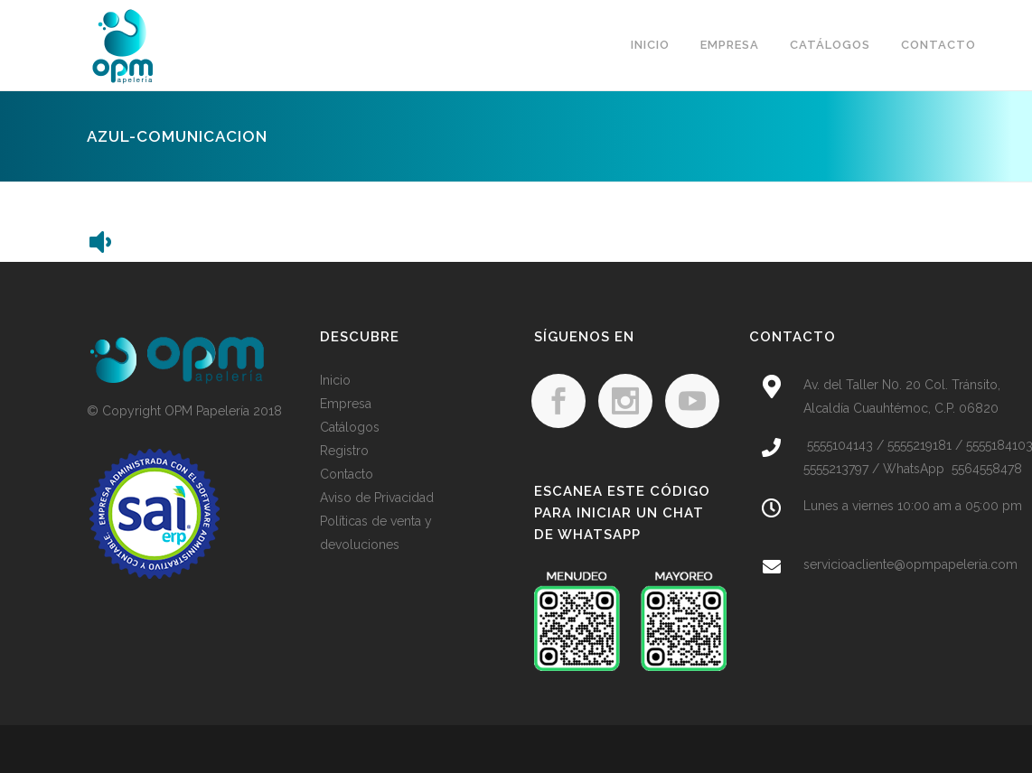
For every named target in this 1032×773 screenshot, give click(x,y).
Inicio (335, 380)
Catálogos (350, 427)
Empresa (345, 403)
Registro (344, 450)
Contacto (346, 474)
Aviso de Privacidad (377, 497)
